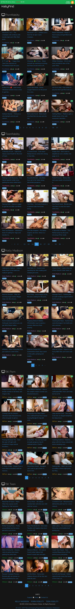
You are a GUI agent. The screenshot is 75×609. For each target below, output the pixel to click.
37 (57, 128)
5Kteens (5, 510)
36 (53, 128)
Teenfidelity (6, 159)
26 (41, 244)
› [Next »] (60, 128)
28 (49, 244)
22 (24, 244)
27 (45, 244)
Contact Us (44, 597)
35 (56, 244)
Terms (36, 597)
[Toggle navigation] (71, 6)
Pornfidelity (5, 43)
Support (29, 597)
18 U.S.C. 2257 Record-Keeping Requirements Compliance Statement (37, 608)
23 (28, 244)
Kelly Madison (6, 276)
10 (46, 128)
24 (32, 244)
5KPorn (4, 397)
